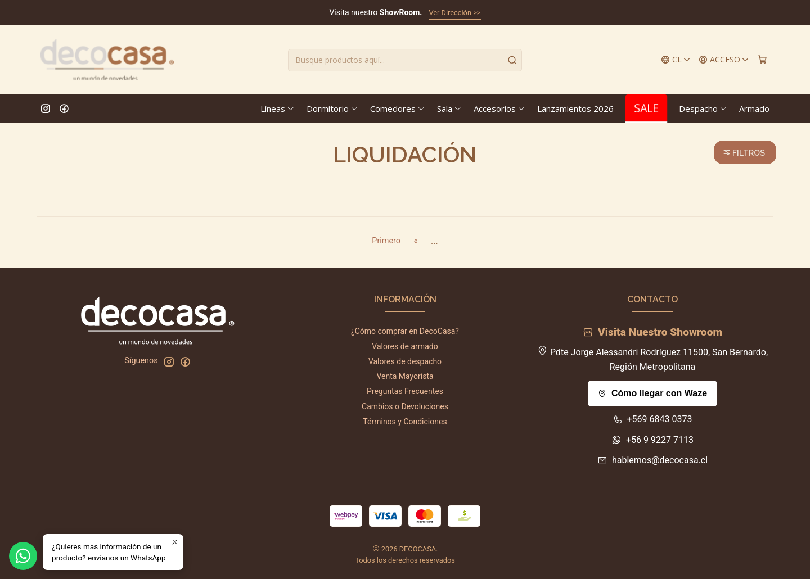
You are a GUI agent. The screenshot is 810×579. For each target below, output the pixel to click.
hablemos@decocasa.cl (652, 460)
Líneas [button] (277, 108)
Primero (386, 241)
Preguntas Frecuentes (405, 391)
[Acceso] (724, 60)
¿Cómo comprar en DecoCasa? (405, 331)
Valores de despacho (405, 361)
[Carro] (762, 60)
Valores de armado (405, 346)
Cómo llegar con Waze (652, 393)
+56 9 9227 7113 (652, 440)
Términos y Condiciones (405, 421)
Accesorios (499, 108)
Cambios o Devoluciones (405, 406)
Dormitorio (332, 108)
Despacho (703, 108)
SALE (646, 108)
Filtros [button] (744, 152)
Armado (754, 108)
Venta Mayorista (404, 376)
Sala (449, 108)
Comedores (397, 108)
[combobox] (405, 60)
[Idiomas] (676, 60)
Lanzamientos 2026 (575, 108)
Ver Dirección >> (454, 12)
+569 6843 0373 (652, 419)
